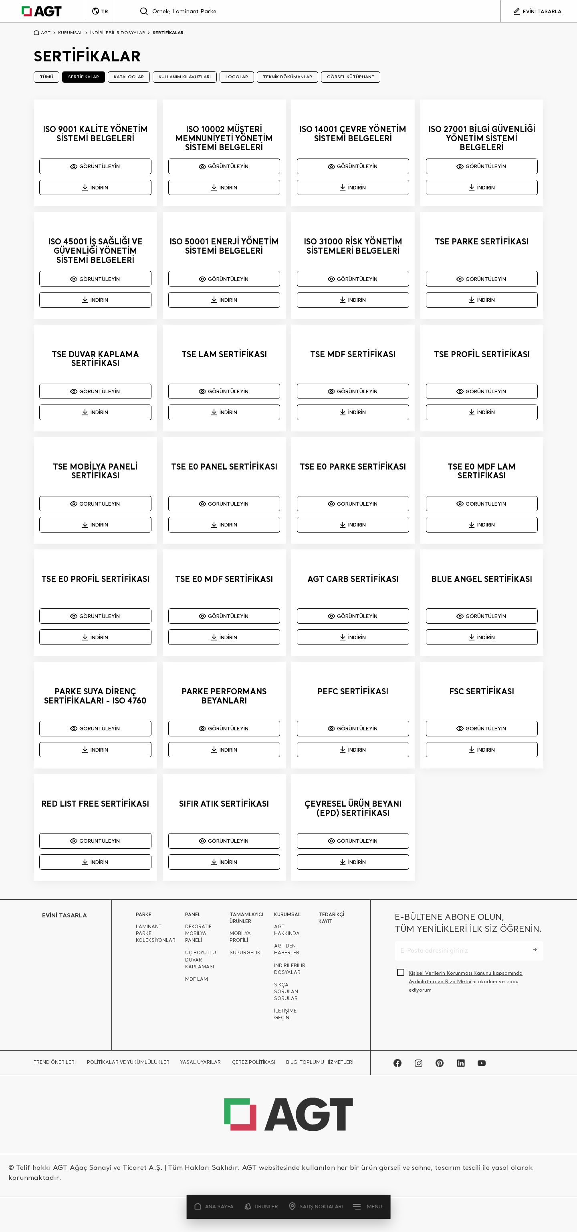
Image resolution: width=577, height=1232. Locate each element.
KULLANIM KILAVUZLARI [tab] (185, 76)
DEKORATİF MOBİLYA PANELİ (198, 937)
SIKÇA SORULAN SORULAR (286, 994)
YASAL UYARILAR (200, 1065)
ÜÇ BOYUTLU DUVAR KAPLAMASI (200, 963)
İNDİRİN (95, 187)
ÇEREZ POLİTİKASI (253, 1065)
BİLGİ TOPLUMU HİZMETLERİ (319, 1065)
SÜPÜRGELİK (245, 956)
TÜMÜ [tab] (46, 76)
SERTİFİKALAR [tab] (83, 76)
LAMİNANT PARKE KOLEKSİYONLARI (156, 937)
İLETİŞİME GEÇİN (285, 1017)
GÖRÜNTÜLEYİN (95, 166)
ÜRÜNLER (261, 1207)
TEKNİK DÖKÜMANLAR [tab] (287, 76)
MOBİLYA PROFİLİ (240, 940)
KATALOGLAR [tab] (129, 76)
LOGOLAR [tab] (237, 76)
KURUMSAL (70, 32)
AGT (42, 32)
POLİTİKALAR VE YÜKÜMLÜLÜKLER (128, 1065)
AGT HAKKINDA (287, 933)
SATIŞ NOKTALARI (316, 1207)
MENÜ (368, 1206)
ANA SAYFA (214, 1207)
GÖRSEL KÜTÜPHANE (350, 76)
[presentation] (455, 1021)
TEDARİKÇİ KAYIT (331, 921)
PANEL (192, 918)
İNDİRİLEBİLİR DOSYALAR (117, 32)
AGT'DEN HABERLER (286, 953)
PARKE (143, 918)
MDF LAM (196, 982)
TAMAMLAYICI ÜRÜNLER (246, 921)
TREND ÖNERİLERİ (55, 1065)
